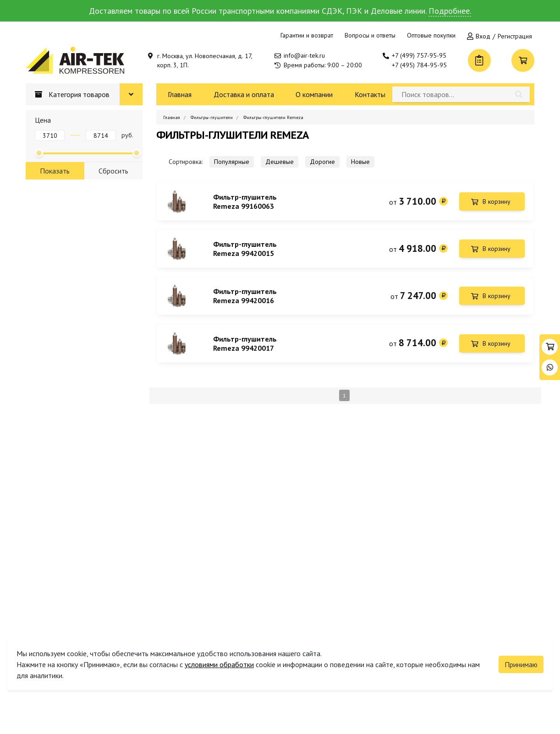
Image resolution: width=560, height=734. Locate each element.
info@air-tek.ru (304, 55)
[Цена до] (100, 135)
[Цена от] (50, 135)
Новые (360, 162)
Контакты (370, 94)
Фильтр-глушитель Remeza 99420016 (245, 297)
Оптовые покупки (431, 35)
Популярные (231, 162)
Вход (483, 36)
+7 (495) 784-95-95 (419, 65)
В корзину (497, 201)
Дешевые (279, 162)
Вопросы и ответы (370, 35)
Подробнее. (449, 10)
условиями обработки (219, 664)
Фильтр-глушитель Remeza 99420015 (245, 249)
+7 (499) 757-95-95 (419, 55)
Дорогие (322, 162)
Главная (180, 94)
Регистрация (515, 36)
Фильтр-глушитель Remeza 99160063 (245, 201)
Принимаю (521, 664)
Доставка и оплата (244, 94)
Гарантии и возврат (306, 35)
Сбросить (113, 170)
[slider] (39, 153)
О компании (314, 94)
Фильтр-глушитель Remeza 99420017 (245, 344)
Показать (55, 170)
